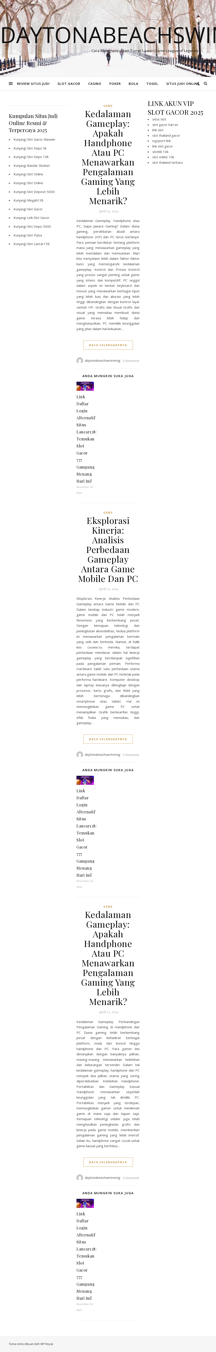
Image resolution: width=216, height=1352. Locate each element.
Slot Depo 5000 (39, 226)
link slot (158, 130)
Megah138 (35, 200)
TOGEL (152, 83)
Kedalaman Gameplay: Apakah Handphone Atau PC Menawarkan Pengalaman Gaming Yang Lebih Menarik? (108, 157)
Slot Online (35, 174)
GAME (108, 106)
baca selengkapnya (108, 345)
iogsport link (161, 140)
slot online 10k (163, 157)
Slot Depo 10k (37, 156)
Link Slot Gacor (38, 217)
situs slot (159, 119)
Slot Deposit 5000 (41, 191)
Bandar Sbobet (38, 165)
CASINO (94, 83)
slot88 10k (160, 151)
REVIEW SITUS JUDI (33, 83)
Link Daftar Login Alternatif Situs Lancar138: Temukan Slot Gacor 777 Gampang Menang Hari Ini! (86, 439)
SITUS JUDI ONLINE (182, 83)
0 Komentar (131, 360)
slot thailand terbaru (167, 162)
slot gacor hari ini (165, 124)
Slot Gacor (35, 209)
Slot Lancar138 (38, 244)
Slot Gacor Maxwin (41, 139)
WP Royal (46, 1344)
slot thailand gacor (166, 135)
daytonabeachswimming (102, 360)
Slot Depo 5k (37, 148)
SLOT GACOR (69, 83)
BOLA (133, 83)
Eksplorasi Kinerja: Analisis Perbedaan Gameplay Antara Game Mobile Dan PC (108, 549)
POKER (115, 83)
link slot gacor (162, 146)
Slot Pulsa (34, 235)
